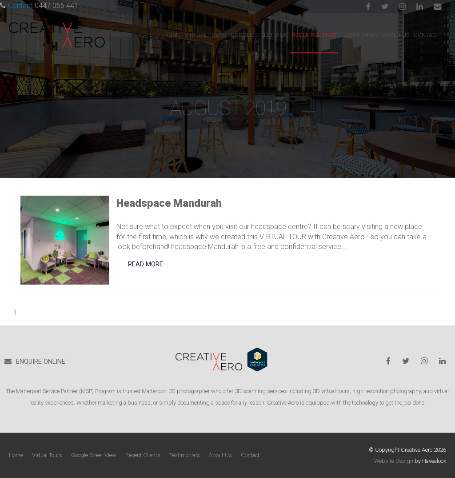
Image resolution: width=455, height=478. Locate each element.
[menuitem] (16, 455)
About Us (396, 35)
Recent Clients (314, 35)
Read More (145, 264)
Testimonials (359, 35)
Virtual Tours (205, 35)
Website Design (393, 461)
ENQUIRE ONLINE (40, 361)
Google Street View (259, 35)
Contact (426, 35)
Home (172, 35)
